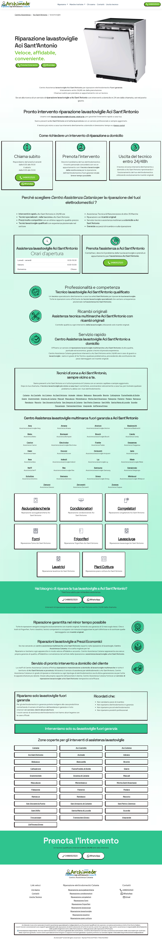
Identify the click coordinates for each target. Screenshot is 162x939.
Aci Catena (47, 395)
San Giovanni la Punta (52, 402)
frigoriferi (81, 539)
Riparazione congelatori (81, 897)
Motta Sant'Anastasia (97, 399)
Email (126, 897)
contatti (100, 4)
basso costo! (119, 125)
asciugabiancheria (36, 508)
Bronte (106, 395)
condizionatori (81, 508)
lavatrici (58, 566)
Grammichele (34, 399)
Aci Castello (36, 395)
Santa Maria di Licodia (120, 402)
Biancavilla (97, 395)
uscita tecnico (112, 4)
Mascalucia (69, 399)
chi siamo (91, 4)
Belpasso (88, 395)
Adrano (79, 395)
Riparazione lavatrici (81, 915)
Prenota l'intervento (27, 65)
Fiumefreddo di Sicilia (130, 395)
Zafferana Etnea (100, 406)
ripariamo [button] (62, 4)
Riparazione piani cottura (81, 918)
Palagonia (112, 399)
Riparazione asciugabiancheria (81, 890)
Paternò (121, 399)
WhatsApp (49, 65)
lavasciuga (126, 539)
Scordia (134, 402)
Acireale (71, 395)
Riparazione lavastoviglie (81, 911)
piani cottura (104, 566)
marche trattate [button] (77, 4)
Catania (26, 395)
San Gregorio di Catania (72, 402)
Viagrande (87, 406)
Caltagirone (115, 395)
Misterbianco (81, 399)
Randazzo (29, 402)
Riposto (38, 402)
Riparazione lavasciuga (81, 907)
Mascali (61, 399)
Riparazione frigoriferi (81, 904)
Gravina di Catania (48, 399)
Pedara (129, 399)
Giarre (24, 399)
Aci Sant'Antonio (40, 15)
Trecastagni (60, 406)
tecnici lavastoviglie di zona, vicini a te (67, 116)
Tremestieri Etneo (74, 406)
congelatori (127, 508)
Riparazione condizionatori (81, 893)
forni (36, 539)
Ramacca (137, 399)
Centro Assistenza (23, 15)
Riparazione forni (81, 900)
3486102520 (152, 4)
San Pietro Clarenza (92, 402)
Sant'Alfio (106, 402)
